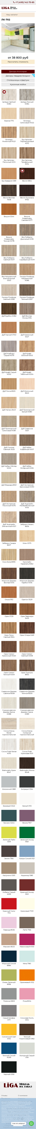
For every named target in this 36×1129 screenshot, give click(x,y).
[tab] (18, 71)
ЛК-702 (18, 38)
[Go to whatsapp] (31, 1123)
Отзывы (4, 1095)
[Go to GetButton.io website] (31, 1127)
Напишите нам (32, 8)
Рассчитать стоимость (18, 62)
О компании (22, 1095)
